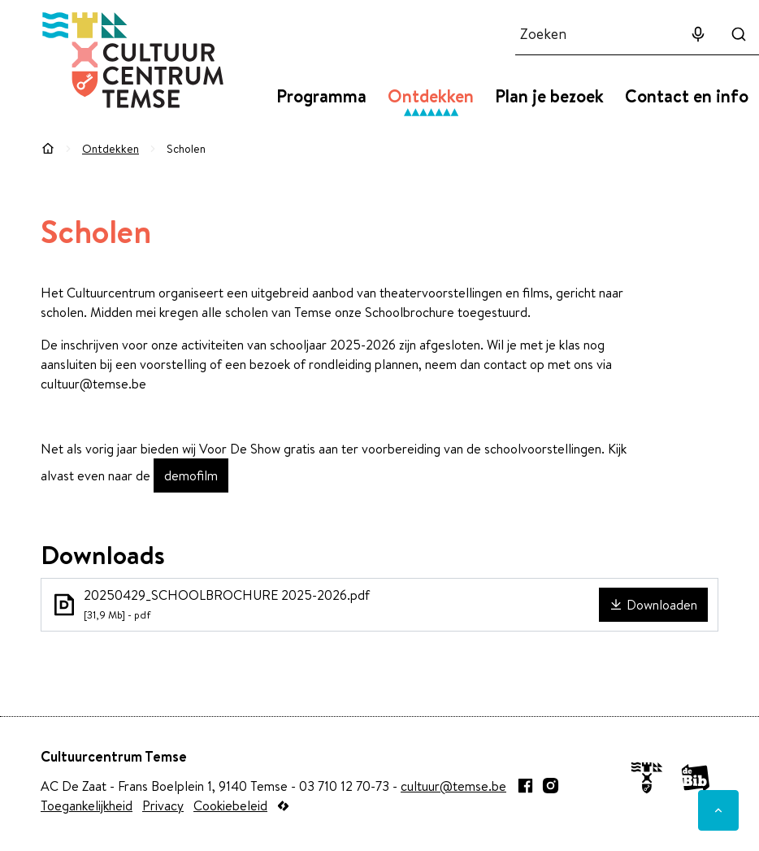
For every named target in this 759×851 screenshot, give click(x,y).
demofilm (191, 475)
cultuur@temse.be (453, 786)
